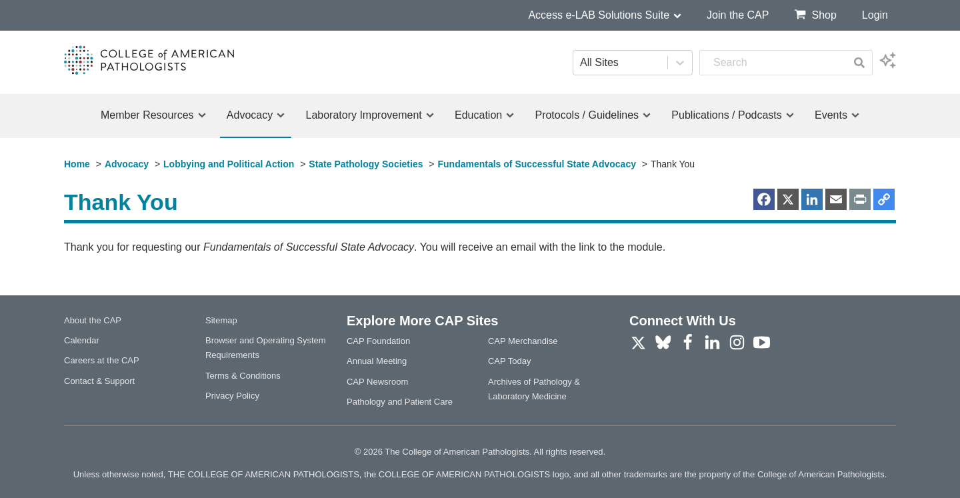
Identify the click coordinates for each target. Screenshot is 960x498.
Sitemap (221, 320)
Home (77, 164)
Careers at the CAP (101, 360)
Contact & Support (99, 381)
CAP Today (509, 361)
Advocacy (127, 164)
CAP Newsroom (377, 382)
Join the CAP (738, 15)
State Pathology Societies (366, 164)
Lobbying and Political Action (228, 164)
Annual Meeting (377, 361)
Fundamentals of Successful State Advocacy (537, 164)
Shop (815, 14)
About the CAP (92, 320)
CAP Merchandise (523, 341)
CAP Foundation (378, 341)
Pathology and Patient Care (400, 402)
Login (875, 15)
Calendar (81, 340)
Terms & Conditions (243, 376)
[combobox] (773, 62)
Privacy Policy (232, 396)
